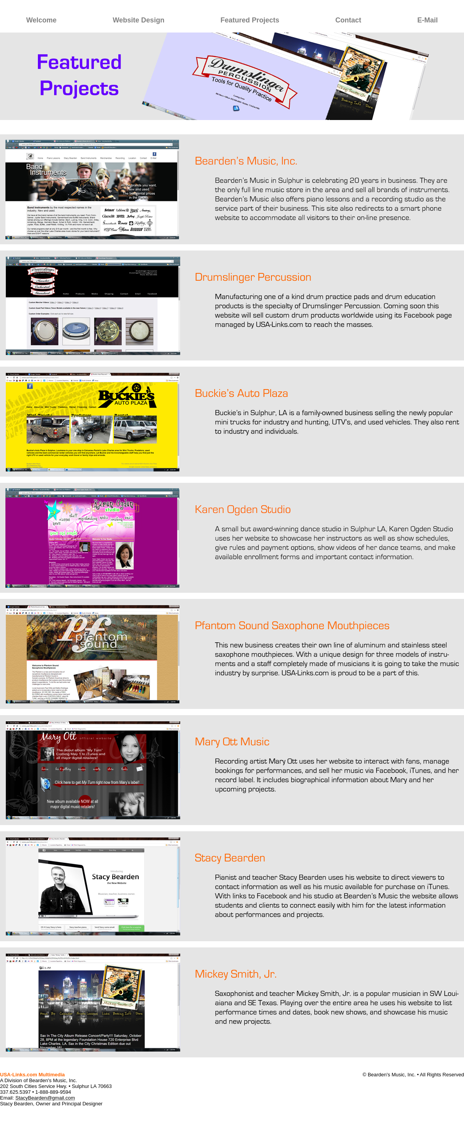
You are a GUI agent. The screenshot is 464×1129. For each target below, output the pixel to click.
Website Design (138, 20)
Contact (348, 20)
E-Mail (427, 20)
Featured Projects (249, 20)
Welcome (41, 20)
